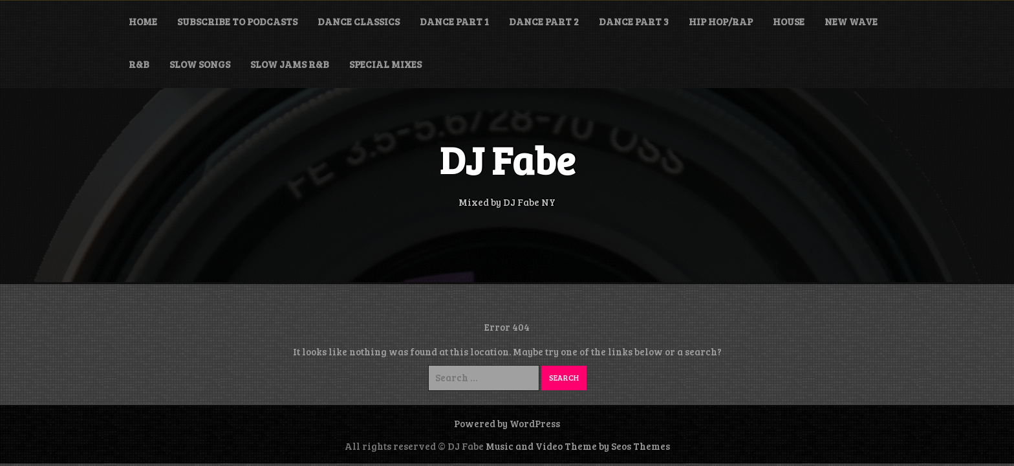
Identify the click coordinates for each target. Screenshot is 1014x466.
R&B (139, 64)
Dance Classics (359, 21)
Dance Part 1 (454, 21)
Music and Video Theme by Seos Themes (578, 445)
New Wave (851, 21)
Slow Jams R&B (289, 64)
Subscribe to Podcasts (237, 21)
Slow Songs (199, 64)
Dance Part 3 (634, 21)
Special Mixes (385, 64)
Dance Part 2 (544, 21)
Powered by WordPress (507, 423)
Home (143, 21)
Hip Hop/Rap (721, 21)
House (788, 21)
